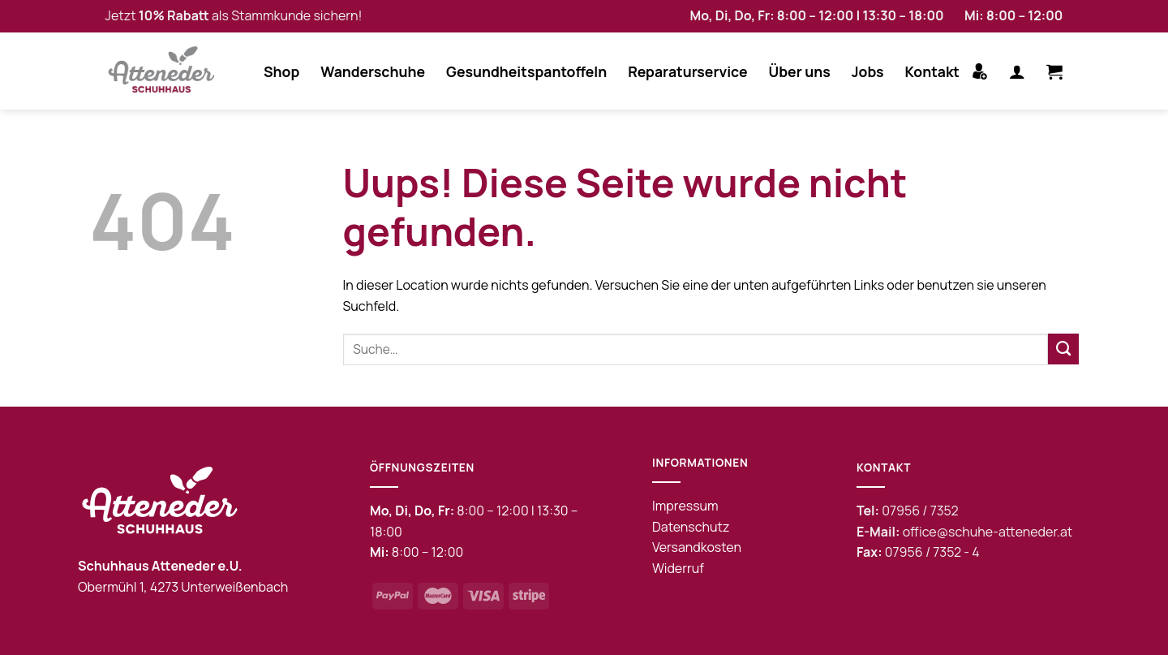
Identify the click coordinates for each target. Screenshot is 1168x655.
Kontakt (932, 71)
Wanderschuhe (372, 71)
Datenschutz (690, 527)
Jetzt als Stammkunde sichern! (234, 15)
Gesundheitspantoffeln (526, 71)
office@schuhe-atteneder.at (988, 532)
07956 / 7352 (920, 510)
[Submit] (1063, 349)
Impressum (685, 506)
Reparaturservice (687, 71)
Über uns (800, 71)
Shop (281, 71)
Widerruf (678, 568)
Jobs (868, 71)
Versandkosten (696, 547)
